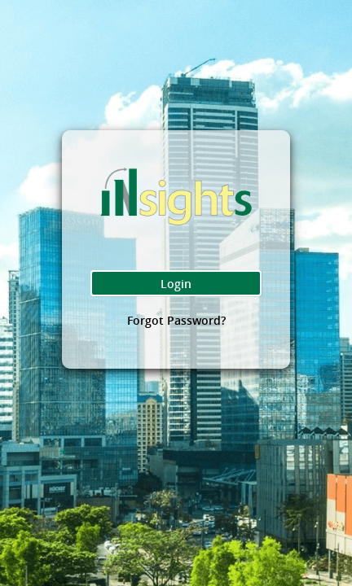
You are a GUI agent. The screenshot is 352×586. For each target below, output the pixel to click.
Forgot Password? (176, 325)
